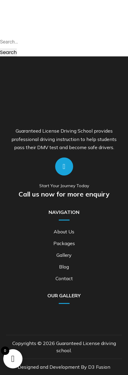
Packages (64, 243)
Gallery (64, 255)
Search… (9, 42)
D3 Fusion (99, 367)
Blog (64, 267)
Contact (64, 278)
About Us (64, 232)
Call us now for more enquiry (64, 194)
